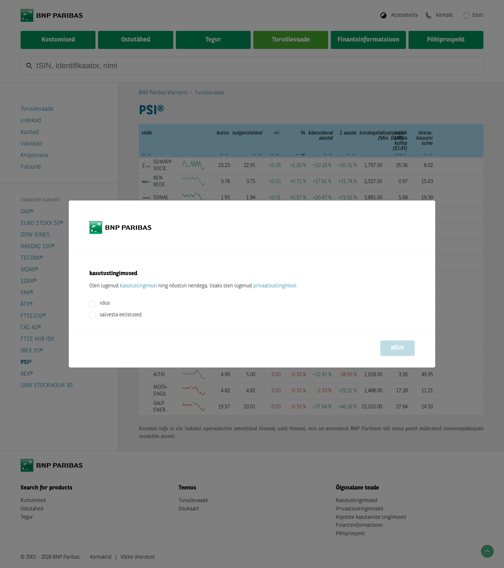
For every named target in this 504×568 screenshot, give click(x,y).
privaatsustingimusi (274, 286)
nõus (105, 303)
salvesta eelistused (121, 315)
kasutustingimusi (138, 286)
